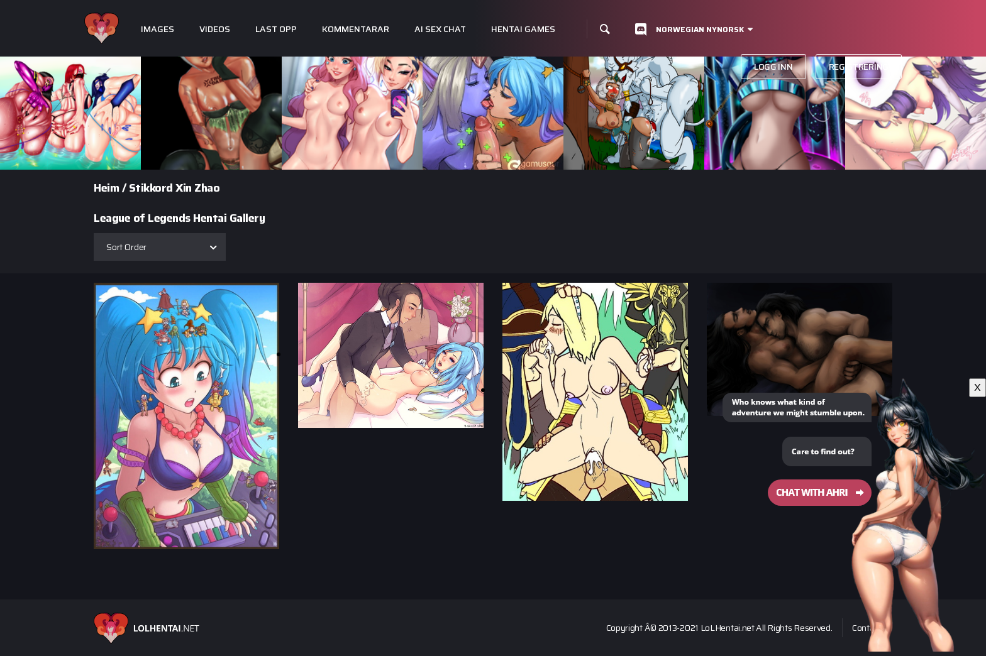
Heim (106, 188)
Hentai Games (523, 29)
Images (157, 29)
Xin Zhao (197, 188)
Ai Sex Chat (440, 29)
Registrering (859, 67)
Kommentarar (355, 29)
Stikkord (151, 188)
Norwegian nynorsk (700, 29)
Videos (214, 29)
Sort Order (126, 247)
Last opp (276, 29)
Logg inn (773, 67)
